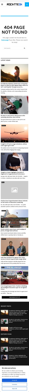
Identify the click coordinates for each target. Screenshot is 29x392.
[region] (14, 379)
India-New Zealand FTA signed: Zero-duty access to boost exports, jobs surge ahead (13, 258)
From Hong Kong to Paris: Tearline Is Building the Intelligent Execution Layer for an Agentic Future (14, 287)
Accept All (14, 380)
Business (3, 97)
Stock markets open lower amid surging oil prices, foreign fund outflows (13, 230)
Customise (14, 384)
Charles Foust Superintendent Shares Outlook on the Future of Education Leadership (14, 201)
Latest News (5, 60)
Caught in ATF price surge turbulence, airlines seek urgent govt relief (14, 144)
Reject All (14, 388)
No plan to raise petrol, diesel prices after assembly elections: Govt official (13, 116)
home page (5, 40)
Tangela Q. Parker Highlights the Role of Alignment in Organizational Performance (13, 173)
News (3, 65)
